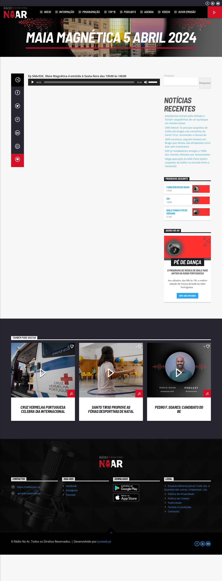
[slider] (89, 108)
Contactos (173, 537)
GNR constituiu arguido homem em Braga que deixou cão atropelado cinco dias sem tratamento (187, 169)
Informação (66, 12)
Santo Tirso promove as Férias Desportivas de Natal (111, 435)
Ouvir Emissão (186, 12)
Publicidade (175, 529)
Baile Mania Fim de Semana (176, 238)
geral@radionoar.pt (28, 519)
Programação (91, 12)
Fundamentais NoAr (177, 213)
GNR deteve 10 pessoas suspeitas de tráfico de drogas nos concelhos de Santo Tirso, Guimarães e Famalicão (186, 157)
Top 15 (112, 12)
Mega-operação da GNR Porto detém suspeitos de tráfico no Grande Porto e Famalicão (187, 189)
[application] (94, 108)
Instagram (72, 516)
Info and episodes (187, 322)
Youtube (71, 521)
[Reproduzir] (32, 108)
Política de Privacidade (181, 520)
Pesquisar (169, 101)
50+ (168, 225)
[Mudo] (145, 108)
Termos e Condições (179, 533)
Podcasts (130, 12)
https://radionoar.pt (28, 513)
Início (47, 12)
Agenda (148, 12)
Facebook (71, 512)
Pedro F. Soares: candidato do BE (179, 435)
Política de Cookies (178, 524)
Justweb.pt (104, 568)
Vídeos (166, 12)
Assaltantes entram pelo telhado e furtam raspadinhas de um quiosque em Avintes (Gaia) (186, 146)
